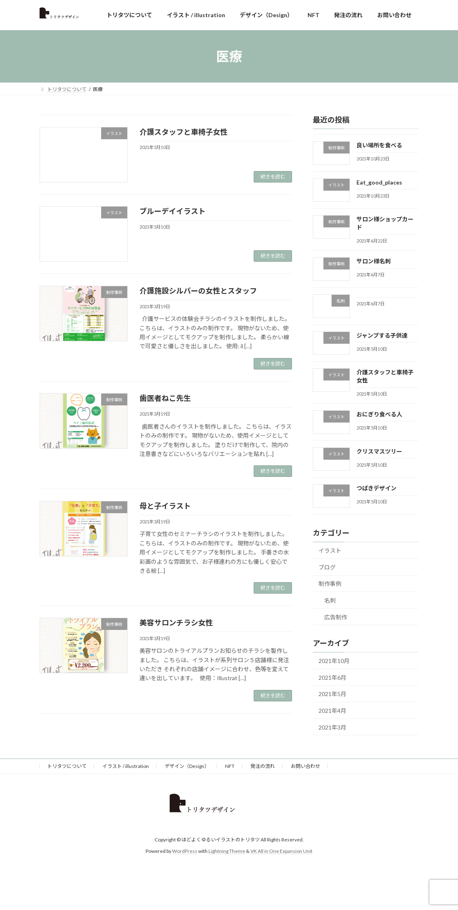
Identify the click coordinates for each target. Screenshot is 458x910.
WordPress (184, 851)
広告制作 (335, 617)
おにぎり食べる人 (379, 414)
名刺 (330, 600)
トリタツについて (66, 766)
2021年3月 (332, 727)
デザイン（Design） (187, 766)
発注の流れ (262, 766)
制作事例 (330, 583)
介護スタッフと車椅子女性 (183, 131)
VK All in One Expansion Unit (281, 851)
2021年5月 (332, 694)
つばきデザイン (376, 488)
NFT (230, 766)
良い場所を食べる (379, 145)
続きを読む (273, 177)
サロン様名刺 (373, 261)
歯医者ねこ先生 (165, 398)
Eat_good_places (379, 182)
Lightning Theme (226, 851)
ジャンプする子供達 (381, 335)
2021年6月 (332, 677)
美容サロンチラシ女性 (176, 622)
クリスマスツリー (379, 451)
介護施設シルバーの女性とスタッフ (198, 290)
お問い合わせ (305, 766)
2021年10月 (334, 660)
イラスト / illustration (125, 766)
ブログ (327, 567)
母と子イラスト (165, 505)
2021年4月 (332, 710)
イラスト (330, 550)
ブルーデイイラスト (172, 211)
